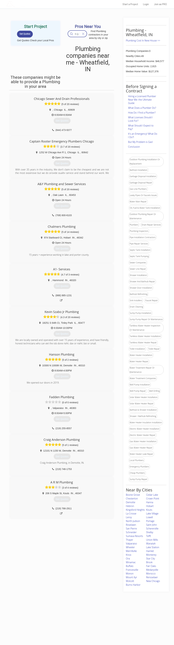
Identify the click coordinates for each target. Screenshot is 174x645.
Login (146, 4)
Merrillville (131, 551)
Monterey (151, 554)
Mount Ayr (131, 577)
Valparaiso (131, 543)
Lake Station (152, 547)
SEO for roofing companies (129, 631)
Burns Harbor (133, 584)
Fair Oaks (151, 566)
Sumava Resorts (134, 536)
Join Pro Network (77, 616)
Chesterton (132, 498)
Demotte (130, 502)
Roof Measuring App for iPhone (83, 627)
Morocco (150, 573)
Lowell (149, 517)
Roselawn (131, 524)
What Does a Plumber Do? (142, 107)
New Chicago (153, 581)
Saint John (151, 524)
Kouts (149, 509)
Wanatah (151, 543)
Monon (130, 573)
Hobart (150, 506)
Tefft (148, 536)
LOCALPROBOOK (26, 4)
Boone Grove (133, 494)
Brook (149, 562)
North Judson (133, 521)
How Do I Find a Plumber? (142, 112)
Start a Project (130, 4)
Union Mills (152, 539)
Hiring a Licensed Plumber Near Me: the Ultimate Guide (142, 100)
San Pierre (131, 528)
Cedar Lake (152, 494)
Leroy (129, 517)
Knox (128, 554)
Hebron (130, 506)
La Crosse (131, 513)
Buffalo (129, 566)
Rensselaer (152, 577)
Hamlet (150, 551)
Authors (120, 624)
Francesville (132, 569)
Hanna (149, 502)
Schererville (152, 528)
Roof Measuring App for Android (84, 631)
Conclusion (134, 146)
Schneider (131, 532)
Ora (128, 558)
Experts (72, 620)
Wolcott (130, 581)
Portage (150, 521)
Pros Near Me (38, 620)
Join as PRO (160, 4)
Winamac (131, 562)
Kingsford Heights (135, 509)
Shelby (149, 532)
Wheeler (130, 547)
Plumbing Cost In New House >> (143, 40)
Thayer (129, 539)
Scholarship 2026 (125, 616)
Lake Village (152, 513)
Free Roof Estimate (41, 627)
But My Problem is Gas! (140, 142)
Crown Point (152, 498)
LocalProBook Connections (129, 627)
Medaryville (152, 569)
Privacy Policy (123, 620)
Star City (150, 558)
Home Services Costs (42, 616)
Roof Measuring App (78, 624)
